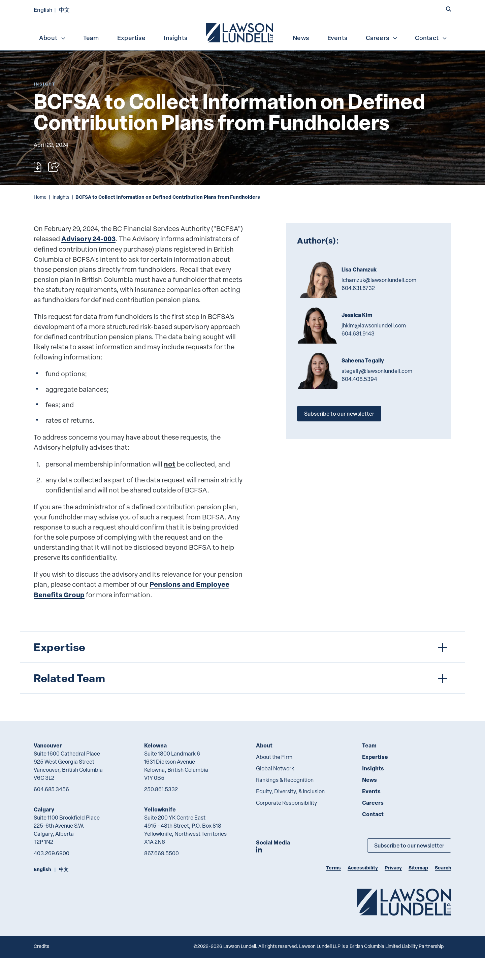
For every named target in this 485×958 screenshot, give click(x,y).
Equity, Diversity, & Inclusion (290, 791)
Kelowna (155, 745)
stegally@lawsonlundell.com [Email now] (377, 371)
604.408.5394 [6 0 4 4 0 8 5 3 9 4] (359, 379)
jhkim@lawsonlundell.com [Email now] (374, 325)
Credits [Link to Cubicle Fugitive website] (41, 946)
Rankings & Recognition (285, 780)
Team (91, 37)
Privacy (393, 867)
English (43, 9)
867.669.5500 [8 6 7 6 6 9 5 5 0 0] (161, 853)
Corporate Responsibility (286, 802)
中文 (64, 9)
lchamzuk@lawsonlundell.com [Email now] (379, 280)
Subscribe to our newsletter (339, 413)
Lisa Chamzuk (359, 269)
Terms (333, 867)
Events (337, 37)
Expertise (131, 37)
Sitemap (418, 867)
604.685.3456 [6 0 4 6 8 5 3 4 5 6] (51, 789)
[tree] (242, 663)
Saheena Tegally (363, 360)
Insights (175, 37)
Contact (431, 37)
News (301, 37)
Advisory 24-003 (88, 239)
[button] (448, 9)
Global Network (275, 768)
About (52, 37)
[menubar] (242, 32)
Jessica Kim (357, 315)
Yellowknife (160, 809)
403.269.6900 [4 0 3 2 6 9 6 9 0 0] (51, 853)
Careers (382, 37)
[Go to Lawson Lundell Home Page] (404, 902)
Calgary (44, 809)
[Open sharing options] (54, 167)
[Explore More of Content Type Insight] (44, 84)
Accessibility (363, 867)
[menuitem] (240, 32)
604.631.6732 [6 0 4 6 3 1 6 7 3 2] (358, 288)
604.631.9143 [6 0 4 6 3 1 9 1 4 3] (358, 333)
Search (443, 867)
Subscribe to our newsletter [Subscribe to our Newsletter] (409, 845)
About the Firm (274, 757)
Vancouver (48, 745)
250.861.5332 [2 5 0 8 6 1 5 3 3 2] (161, 789)
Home (40, 197)
